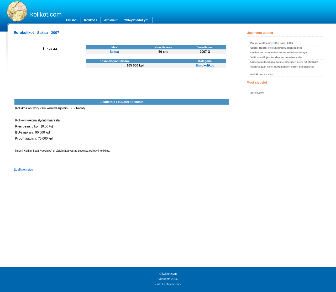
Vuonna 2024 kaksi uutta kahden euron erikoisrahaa (282, 66)
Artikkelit (110, 20)
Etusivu (71, 20)
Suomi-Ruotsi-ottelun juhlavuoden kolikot (276, 47)
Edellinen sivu (23, 169)
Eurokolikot (205, 65)
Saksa (114, 52)
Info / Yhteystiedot (168, 284)
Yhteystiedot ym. (136, 20)
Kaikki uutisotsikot (262, 74)
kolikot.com (46, 14)
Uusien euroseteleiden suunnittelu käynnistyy (278, 52)
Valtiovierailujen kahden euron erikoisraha (276, 57)
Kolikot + (90, 20)
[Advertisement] (285, 183)
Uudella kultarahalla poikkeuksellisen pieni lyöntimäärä (284, 61)
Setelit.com (257, 92)
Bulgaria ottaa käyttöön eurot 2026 (271, 43)
